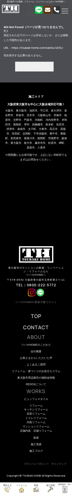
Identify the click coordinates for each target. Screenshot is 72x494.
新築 (36, 437)
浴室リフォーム (36, 413)
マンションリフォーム (36, 426)
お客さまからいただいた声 (36, 357)
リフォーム (36, 405)
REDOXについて (36, 384)
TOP (36, 316)
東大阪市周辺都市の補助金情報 (36, 377)
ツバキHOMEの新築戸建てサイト (36, 302)
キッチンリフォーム (36, 409)
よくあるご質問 (36, 364)
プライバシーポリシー (36, 463)
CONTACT (36, 327)
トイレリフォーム (36, 417)
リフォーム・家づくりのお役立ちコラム (36, 371)
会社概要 (36, 351)
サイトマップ (58, 463)
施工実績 (36, 444)
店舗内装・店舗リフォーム (36, 430)
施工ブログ (36, 450)
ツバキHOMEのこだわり (36, 344)
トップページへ (34, 66)
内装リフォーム (36, 422)
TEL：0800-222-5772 (36, 285)
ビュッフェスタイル (36, 399)
